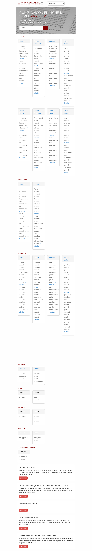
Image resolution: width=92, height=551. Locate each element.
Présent (22, 41)
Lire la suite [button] (23, 478)
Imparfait (52, 41)
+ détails (37, 66)
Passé (36, 184)
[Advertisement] (46, 350)
